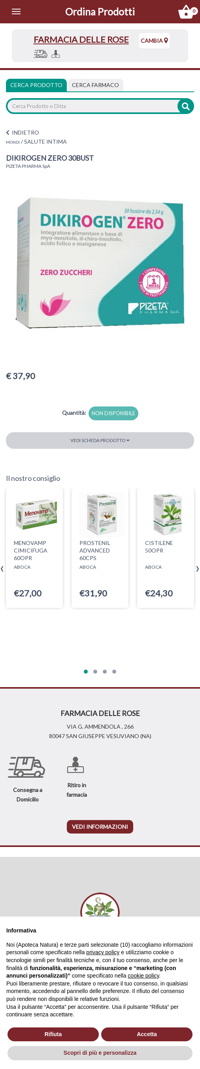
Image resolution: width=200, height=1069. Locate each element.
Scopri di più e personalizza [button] (100, 1053)
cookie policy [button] (143, 975)
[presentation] (2, 569)
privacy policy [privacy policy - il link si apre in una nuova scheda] (102, 952)
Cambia (154, 40)
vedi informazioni (100, 826)
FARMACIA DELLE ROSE (81, 39)
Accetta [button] (147, 1034)
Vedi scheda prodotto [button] (100, 440)
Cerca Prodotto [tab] (36, 85)
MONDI (13, 142)
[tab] (95, 85)
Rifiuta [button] (53, 1034)
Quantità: (74, 412)
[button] (86, 672)
